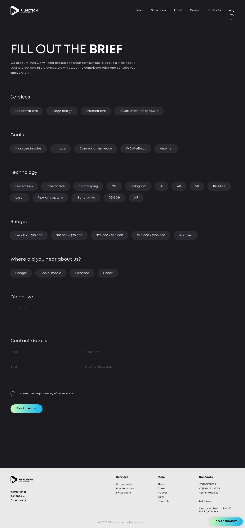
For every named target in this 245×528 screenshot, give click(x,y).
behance (17, 496)
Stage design (125, 483)
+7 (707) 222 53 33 (210, 488)
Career (195, 12)
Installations (124, 492)
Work (139, 12)
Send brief (29, 431)
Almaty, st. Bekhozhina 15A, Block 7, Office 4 (214, 510)
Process (163, 492)
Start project (222, 519)
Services (157, 12)
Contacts (214, 12)
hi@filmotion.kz (209, 492)
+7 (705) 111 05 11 (209, 483)
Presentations (126, 488)
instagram (18, 492)
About (178, 12)
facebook (18, 501)
